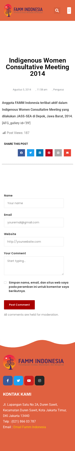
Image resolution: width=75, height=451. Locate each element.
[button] (57, 10)
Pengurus (58, 89)
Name (8, 196)
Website (10, 234)
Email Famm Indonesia (30, 427)
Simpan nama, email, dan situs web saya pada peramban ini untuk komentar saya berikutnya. (39, 287)
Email (8, 215)
